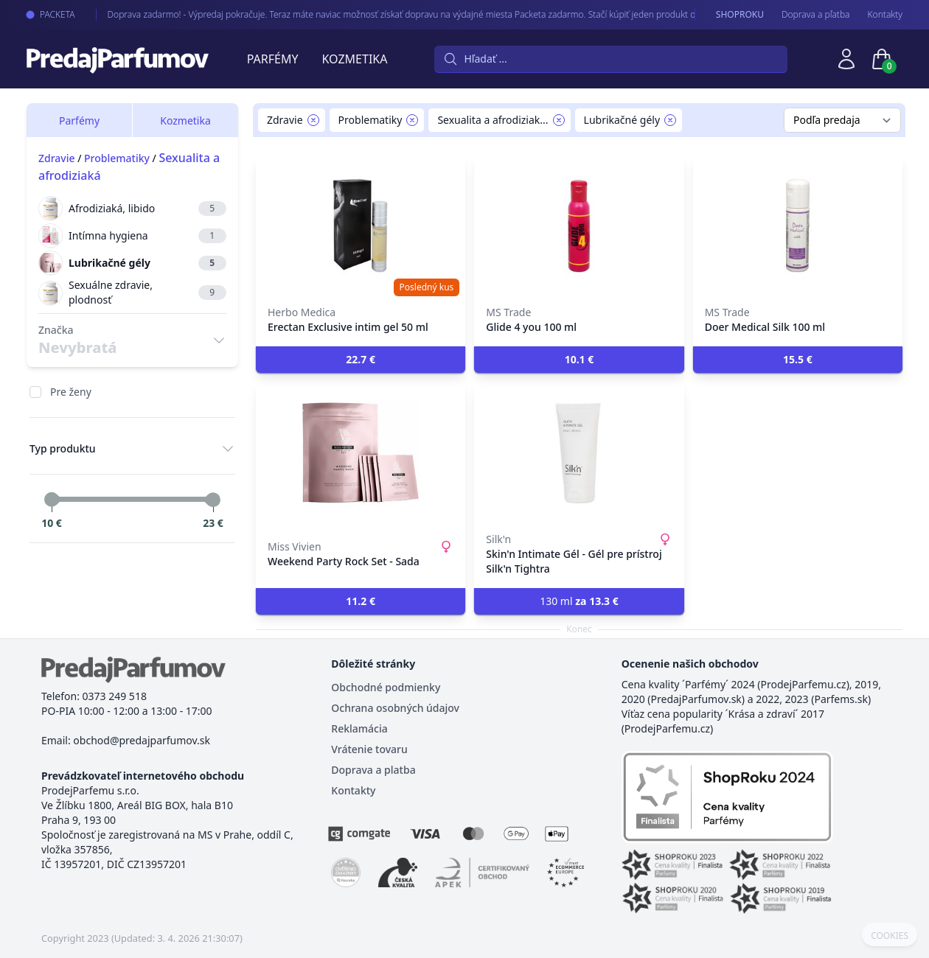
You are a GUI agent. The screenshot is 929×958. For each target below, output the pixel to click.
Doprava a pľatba (816, 15)
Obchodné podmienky (385, 687)
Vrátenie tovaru (369, 749)
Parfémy (273, 59)
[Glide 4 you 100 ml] (579, 225)
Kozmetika (355, 59)
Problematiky (117, 158)
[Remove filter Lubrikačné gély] (670, 120)
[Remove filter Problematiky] (412, 120)
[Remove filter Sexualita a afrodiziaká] (559, 120)
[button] (360, 359)
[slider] (51, 499)
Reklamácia (359, 728)
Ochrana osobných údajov (395, 708)
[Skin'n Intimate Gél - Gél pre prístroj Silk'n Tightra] (579, 452)
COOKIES (889, 936)
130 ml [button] (579, 601)
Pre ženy (70, 392)
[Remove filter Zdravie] (313, 120)
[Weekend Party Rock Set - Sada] (360, 452)
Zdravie (56, 158)
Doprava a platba (373, 770)
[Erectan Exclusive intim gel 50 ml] (360, 225)
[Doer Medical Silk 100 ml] (798, 225)
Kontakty (885, 15)
